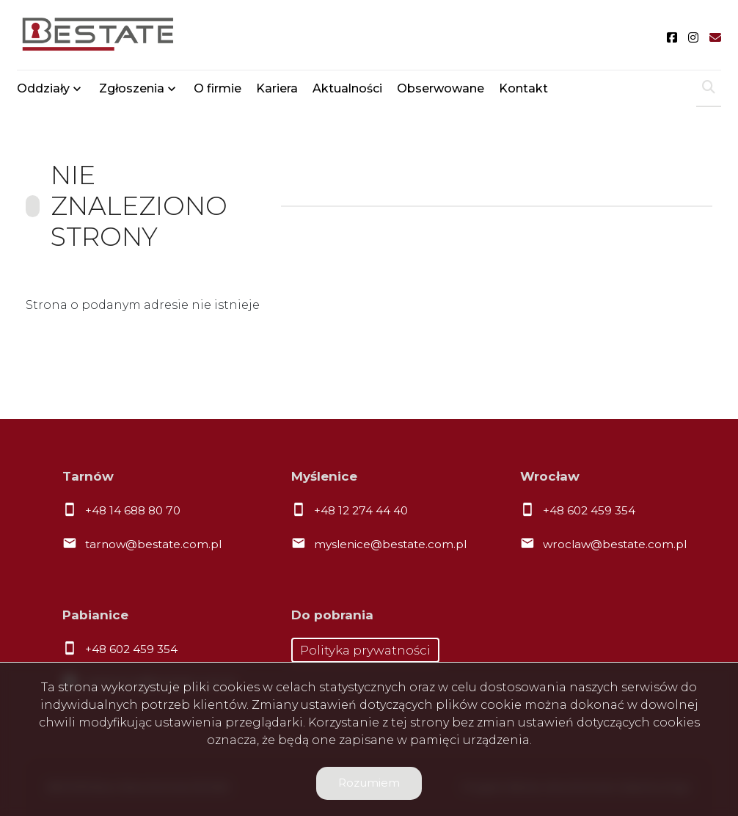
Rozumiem (369, 783)
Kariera (277, 90)
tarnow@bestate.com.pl (153, 544)
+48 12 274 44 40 (361, 510)
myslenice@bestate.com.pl (390, 544)
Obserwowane (440, 90)
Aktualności (347, 90)
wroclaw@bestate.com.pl (615, 544)
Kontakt (523, 90)
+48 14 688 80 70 (132, 510)
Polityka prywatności (365, 650)
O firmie (217, 90)
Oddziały (43, 90)
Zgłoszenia (131, 90)
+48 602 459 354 (589, 510)
